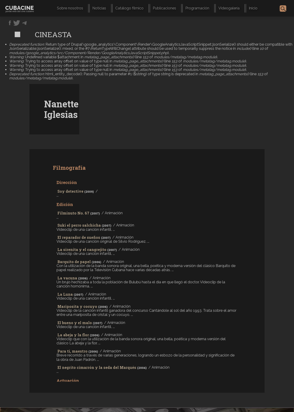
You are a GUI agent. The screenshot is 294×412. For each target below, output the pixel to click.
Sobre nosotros (70, 8)
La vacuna (67, 278)
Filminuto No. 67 (73, 213)
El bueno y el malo (74, 322)
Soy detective (70, 191)
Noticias (99, 8)
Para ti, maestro (72, 351)
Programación (197, 8)
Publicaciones (164, 8)
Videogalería (229, 8)
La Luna (65, 294)
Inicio (253, 8)
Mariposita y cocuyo (77, 306)
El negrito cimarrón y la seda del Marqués (96, 367)
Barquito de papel (74, 261)
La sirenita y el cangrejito (81, 249)
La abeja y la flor (73, 334)
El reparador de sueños (78, 237)
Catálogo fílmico (129, 8)
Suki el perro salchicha (79, 225)
